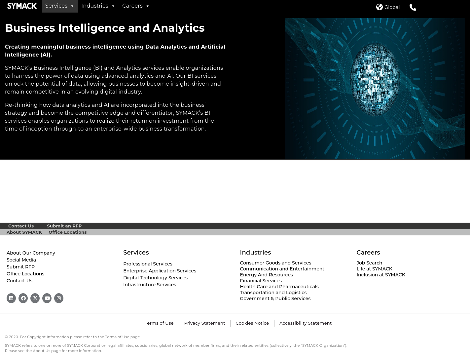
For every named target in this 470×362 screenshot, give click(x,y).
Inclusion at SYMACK (381, 275)
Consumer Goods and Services (275, 263)
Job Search (369, 263)
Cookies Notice (252, 323)
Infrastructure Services (149, 285)
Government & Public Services (275, 299)
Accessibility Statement (305, 323)
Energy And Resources (266, 275)
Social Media (21, 260)
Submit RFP (21, 267)
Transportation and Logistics (273, 293)
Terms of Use (159, 323)
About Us (42, 351)
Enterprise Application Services (159, 271)
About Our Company (31, 253)
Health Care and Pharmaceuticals (279, 287)
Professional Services (147, 264)
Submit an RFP (64, 225)
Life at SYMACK (374, 269)
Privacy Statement (204, 323)
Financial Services (261, 281)
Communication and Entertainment (282, 269)
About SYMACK (24, 232)
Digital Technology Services (155, 278)
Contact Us (21, 225)
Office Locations (68, 232)
